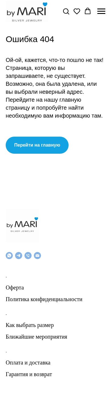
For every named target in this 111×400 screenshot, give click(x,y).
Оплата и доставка (28, 362)
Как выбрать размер (30, 325)
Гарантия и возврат (29, 374)
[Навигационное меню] (101, 11)
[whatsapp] (9, 255)
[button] (66, 11)
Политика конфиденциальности (44, 299)
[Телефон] (28, 255)
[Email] (37, 255)
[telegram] (18, 255)
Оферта (15, 287)
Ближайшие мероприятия (36, 337)
